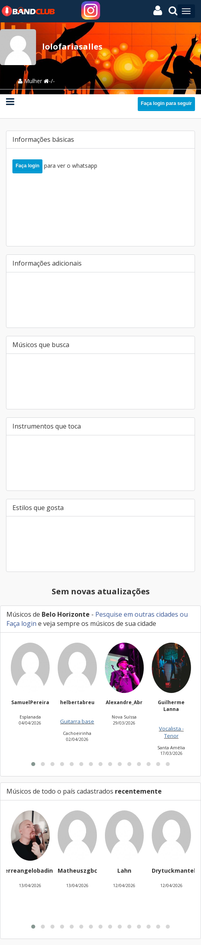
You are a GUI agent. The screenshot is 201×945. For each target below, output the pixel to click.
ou (183, 614)
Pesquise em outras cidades (136, 614)
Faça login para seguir (166, 103)
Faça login (27, 166)
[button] (33, 764)
